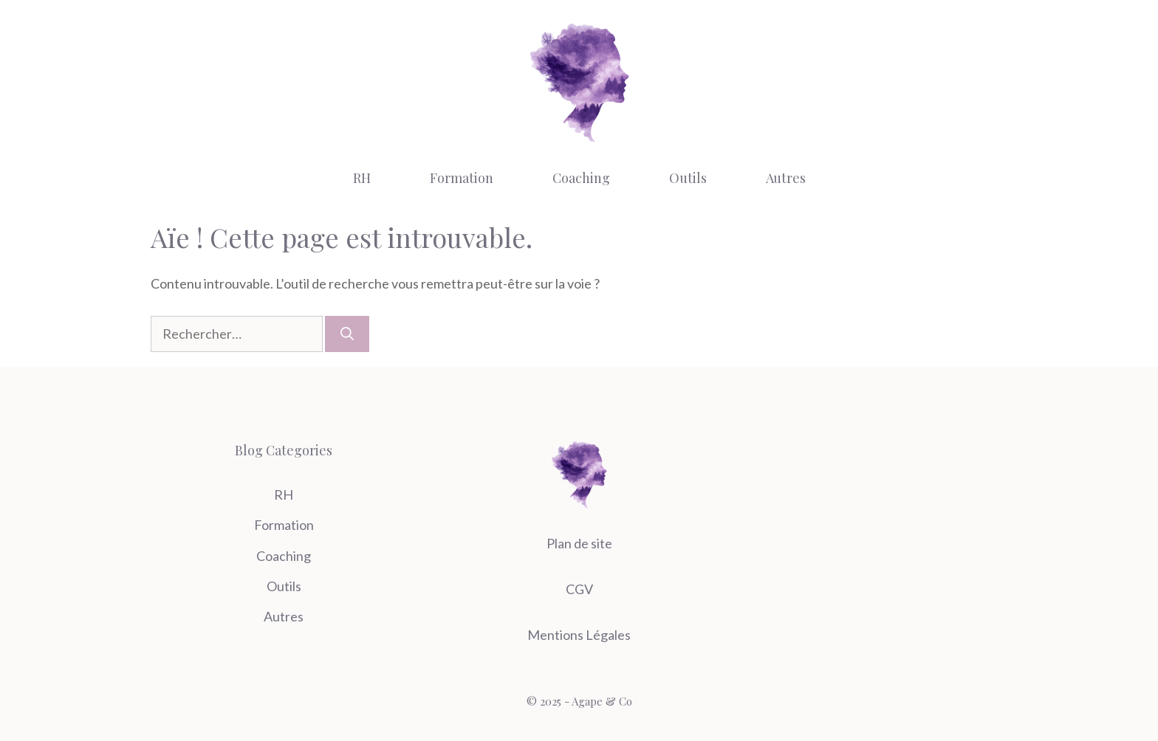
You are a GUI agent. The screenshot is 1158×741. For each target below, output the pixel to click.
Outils (688, 178)
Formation (461, 178)
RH (362, 178)
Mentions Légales (579, 635)
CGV (579, 589)
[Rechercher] (347, 334)
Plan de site (579, 543)
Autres (786, 178)
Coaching (581, 178)
